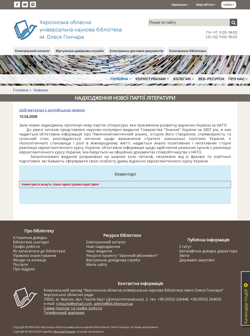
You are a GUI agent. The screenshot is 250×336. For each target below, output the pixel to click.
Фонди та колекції (29, 259)
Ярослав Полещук (64, 331)
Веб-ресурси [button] (211, 79)
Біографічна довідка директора (208, 250)
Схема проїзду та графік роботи (73, 308)
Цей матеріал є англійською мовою (52, 110)
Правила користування (34, 255)
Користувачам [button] (152, 79)
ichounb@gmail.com (74, 303)
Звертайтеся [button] (206, 5)
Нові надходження (103, 246)
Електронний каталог (32, 51)
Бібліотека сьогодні (31, 242)
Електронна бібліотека (187, 51)
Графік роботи (26, 246)
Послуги (20, 264)
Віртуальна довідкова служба (80, 51)
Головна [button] (120, 79)
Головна (20, 90)
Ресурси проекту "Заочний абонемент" (122, 255)
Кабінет (228, 5)
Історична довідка (30, 237)
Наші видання (99, 250)
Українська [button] (180, 5)
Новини (40, 90)
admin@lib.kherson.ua (113, 303)
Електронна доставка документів (136, 51)
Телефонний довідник (64, 312)
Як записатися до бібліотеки (39, 250)
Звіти (184, 255)
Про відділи (24, 268)
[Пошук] (233, 22)
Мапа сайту (96, 264)
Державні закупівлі (197, 259)
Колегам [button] (183, 79)
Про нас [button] (238, 79)
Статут (185, 246)
